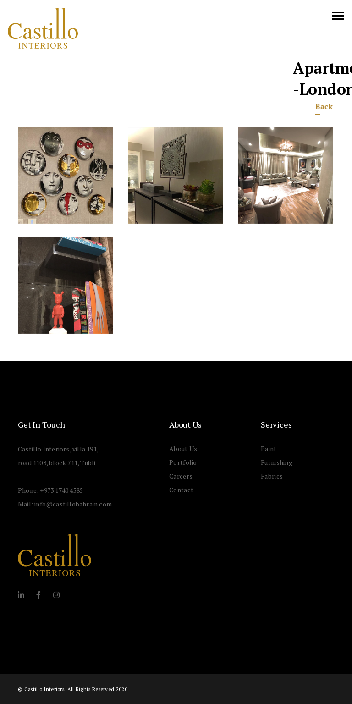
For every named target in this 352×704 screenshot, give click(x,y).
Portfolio (183, 462)
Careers (180, 476)
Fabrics (272, 476)
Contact (181, 489)
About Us (183, 448)
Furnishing (276, 462)
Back (315, 106)
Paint (269, 448)
